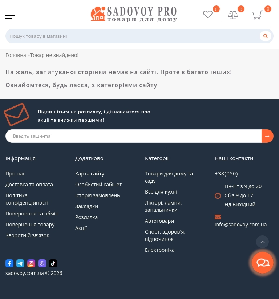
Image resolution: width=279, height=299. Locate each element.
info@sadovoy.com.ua (241, 224)
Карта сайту (89, 173)
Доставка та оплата (29, 184)
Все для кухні (161, 191)
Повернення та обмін (31, 213)
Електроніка (160, 249)
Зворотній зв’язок (27, 235)
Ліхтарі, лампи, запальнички (163, 206)
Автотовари (159, 220)
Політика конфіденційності (26, 199)
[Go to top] (262, 241)
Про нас (15, 173)
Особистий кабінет (98, 184)
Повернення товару (29, 224)
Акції (81, 228)
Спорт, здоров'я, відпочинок (165, 235)
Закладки (86, 206)
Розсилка (86, 217)
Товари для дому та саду (169, 177)
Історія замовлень (97, 195)
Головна (15, 55)
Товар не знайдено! (54, 55)
